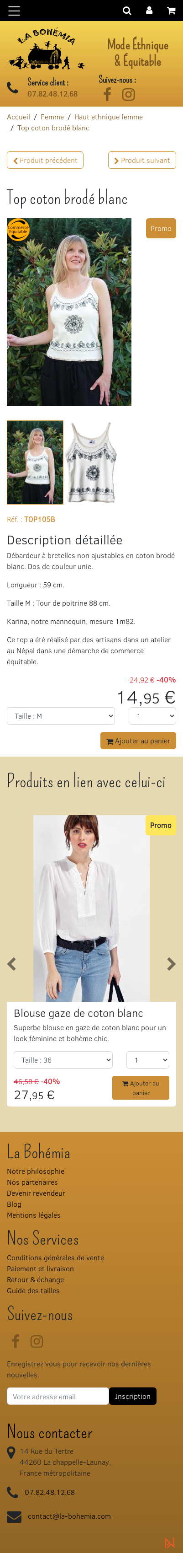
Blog (14, 1204)
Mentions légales (34, 1215)
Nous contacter (49, 1432)
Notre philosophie (35, 1171)
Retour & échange (35, 1279)
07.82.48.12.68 (52, 94)
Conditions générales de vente (55, 1257)
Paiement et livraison (40, 1268)
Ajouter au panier (138, 740)
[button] (149, 9)
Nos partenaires (32, 1182)
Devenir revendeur (36, 1193)
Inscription (133, 1396)
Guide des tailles (33, 1290)
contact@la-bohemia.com (69, 1516)
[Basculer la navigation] (91, 10)
